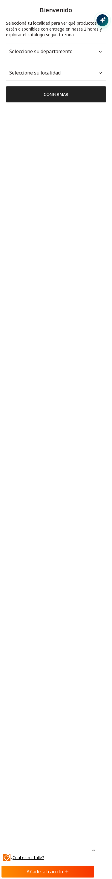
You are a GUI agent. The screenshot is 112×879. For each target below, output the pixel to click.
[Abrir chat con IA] (102, 20)
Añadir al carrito (48, 871)
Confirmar (56, 94)
